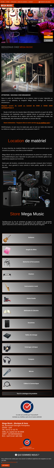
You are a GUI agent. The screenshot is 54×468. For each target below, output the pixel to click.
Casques (31, 359)
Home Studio (31, 298)
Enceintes (31, 323)
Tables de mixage (31, 335)
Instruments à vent (31, 286)
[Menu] (51, 5)
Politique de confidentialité (9, 462)
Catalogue (13, 2)
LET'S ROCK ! (5, 465)
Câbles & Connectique (31, 383)
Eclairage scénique (31, 347)
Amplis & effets (31, 250)
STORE (50, 33)
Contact (30, 2)
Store (7, 2)
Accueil (3, 2)
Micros (31, 371)
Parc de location (22, 2)
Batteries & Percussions (31, 262)
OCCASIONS (49, 40)
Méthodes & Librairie (31, 310)
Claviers (31, 274)
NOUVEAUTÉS (48, 37)
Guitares (31, 237)
